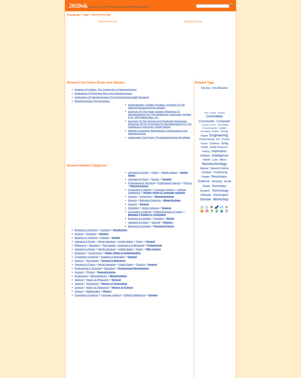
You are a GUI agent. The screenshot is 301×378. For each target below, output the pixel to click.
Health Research (219, 147)
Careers (104, 237)
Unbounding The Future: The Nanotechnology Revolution (159, 137)
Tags (86, 14)
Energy (224, 131)
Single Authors (169, 172)
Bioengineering (99, 276)
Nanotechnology (214, 164)
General (155, 222)
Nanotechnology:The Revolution (92, 101)
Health (204, 147)
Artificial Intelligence (134, 295)
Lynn (215, 159)
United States (125, 241)
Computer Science (164, 189)
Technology (146, 196)
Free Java (205, 87)
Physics (187, 183)
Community (206, 121)
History (206, 151)
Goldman (214, 143)
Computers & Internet (139, 189)
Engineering (81, 276)
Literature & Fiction (138, 172)
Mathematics (93, 291)
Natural (204, 168)
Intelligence (220, 155)
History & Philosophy (97, 279)
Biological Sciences (150, 200)
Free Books (73, 14)
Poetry (155, 172)
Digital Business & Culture (168, 211)
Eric (218, 139)
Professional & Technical (141, 183)
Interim (207, 159)
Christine (221, 113)
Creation (223, 128)
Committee (214, 116)
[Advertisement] (108, 51)
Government (95, 253)
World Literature (107, 241)
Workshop (220, 199)
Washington (221, 194)
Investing (158, 218)
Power (206, 176)
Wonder (205, 199)
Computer (223, 121)
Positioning (220, 172)
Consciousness (210, 128)
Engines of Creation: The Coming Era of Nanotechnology (106, 89)
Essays (155, 179)
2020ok (78, 5)
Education (94, 245)
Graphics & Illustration (113, 256)
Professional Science (169, 183)
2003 (206, 113)
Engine (204, 135)
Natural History (219, 168)
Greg (224, 143)
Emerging (205, 131)
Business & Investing (139, 218)
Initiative (205, 155)
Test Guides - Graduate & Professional (123, 245)
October (207, 172)
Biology (213, 113)
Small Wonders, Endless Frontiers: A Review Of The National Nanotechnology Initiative (156, 106)
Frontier (226, 139)
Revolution (219, 176)
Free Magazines (220, 87)
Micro (223, 159)
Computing (223, 125)
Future (204, 143)
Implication (219, 151)
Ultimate (205, 194)
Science (132, 196)
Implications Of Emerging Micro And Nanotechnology (103, 93)
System (205, 190)
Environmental (206, 139)
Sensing (217, 181)
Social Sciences (150, 208)
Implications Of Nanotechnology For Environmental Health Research (112, 97)
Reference (80, 245)
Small (227, 181)
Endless (215, 131)
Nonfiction (133, 208)
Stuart (206, 186)
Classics (140, 264)
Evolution (91, 233)
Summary (219, 186)
